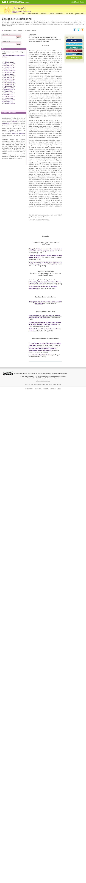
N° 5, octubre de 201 (9, 96)
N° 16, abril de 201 (8, 77)
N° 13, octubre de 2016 (10, 82)
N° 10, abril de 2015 (9, 87)
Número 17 (27, 30)
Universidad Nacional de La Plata (57, 376)
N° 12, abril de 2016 (9, 84)
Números (20, 30)
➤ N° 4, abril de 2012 (7, 98)
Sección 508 (53, 388)
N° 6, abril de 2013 (8, 94)
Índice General (80, 13)
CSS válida (45, 388)
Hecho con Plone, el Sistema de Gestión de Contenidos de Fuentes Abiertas (43, 384)
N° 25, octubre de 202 (9, 64)
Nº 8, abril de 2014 (8, 91)
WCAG (59, 388)
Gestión (82, 1)
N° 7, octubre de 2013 (9, 93)
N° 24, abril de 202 (8, 65)
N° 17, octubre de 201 (9, 75)
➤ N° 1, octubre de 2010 (8, 103)
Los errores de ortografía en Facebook (40, 355)
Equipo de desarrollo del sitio (43, 381)
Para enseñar (69, 13)
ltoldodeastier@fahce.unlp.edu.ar (11, 131)
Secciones (43, 13)
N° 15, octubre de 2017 (9, 79)
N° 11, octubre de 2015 (9, 86)
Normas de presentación (56, 13)
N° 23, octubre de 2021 (9, 67)
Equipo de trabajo (33, 13)
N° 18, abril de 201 (8, 74)
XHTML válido (38, 388)
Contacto (77, 1)
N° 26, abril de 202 (8, 62)
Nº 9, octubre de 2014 (9, 89)
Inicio (72, 1)
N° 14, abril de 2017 (9, 81)
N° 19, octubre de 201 (9, 72)
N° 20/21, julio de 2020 (9, 70)
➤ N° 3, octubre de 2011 (8, 99)
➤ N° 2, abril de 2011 (7, 101)
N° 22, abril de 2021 (9, 69)
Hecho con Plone (29, 388)
